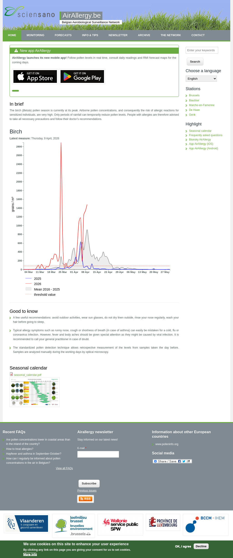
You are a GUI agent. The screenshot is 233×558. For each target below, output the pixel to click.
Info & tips (90, 35)
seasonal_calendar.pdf (27, 375)
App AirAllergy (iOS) (201, 143)
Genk (192, 114)
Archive (144, 35)
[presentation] (112, 470)
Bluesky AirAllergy (200, 139)
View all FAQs (64, 468)
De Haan (194, 110)
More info (30, 554)
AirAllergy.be (82, 15)
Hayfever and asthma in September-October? (33, 453)
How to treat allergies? (19, 449)
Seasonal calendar (28, 367)
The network (171, 35)
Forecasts (63, 35)
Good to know (24, 311)
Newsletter (118, 35)
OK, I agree (183, 546)
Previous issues (86, 490)
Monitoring (35, 35)
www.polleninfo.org (166, 444)
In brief (16, 104)
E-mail (81, 448)
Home (12, 35)
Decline (201, 546)
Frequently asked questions (206, 135)
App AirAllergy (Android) (203, 148)
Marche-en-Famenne (202, 105)
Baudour (194, 100)
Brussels (194, 95)
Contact (198, 35)
